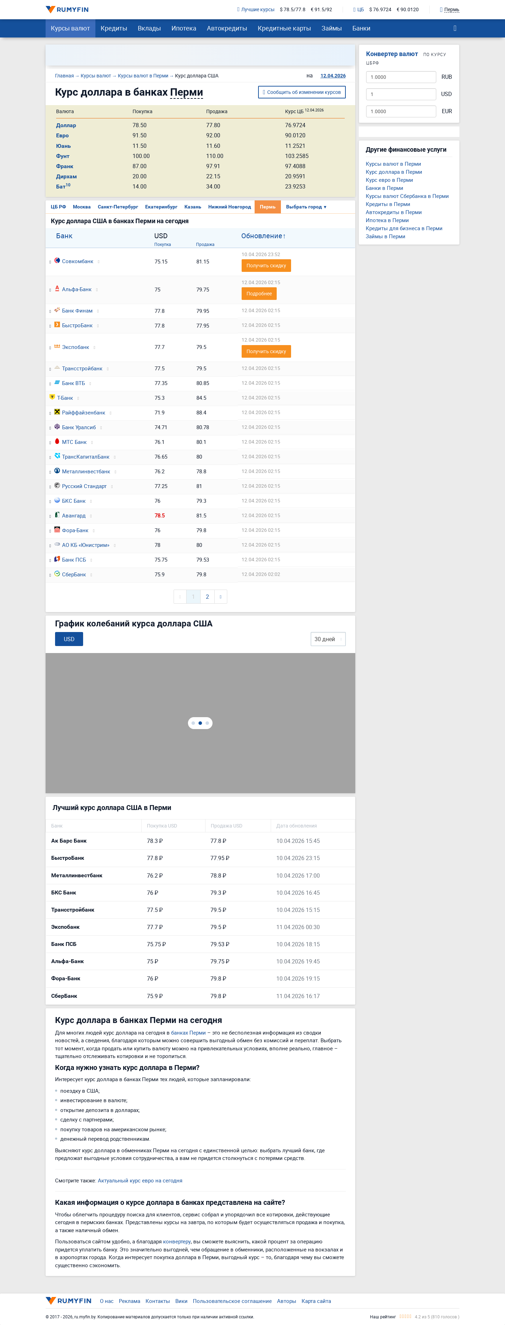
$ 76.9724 (380, 10)
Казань (192, 207)
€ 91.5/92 (321, 10)
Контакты (158, 1301)
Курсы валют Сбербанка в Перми (407, 196)
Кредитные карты (284, 28)
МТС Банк (70, 441)
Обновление (261, 236)
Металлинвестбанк (82, 471)
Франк (64, 166)
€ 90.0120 (408, 10)
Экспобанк (71, 346)
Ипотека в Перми (387, 220)
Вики (181, 1301)
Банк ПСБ (70, 559)
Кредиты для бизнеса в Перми (404, 228)
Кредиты (114, 28)
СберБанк (70, 574)
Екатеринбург (161, 207)
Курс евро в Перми (389, 180)
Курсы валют (70, 28)
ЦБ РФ (58, 207)
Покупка (162, 244)
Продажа (205, 244)
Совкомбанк (73, 261)
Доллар (66, 125)
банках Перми (188, 1032)
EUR (447, 111)
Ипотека (183, 28)
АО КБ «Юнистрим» (81, 544)
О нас (107, 1301)
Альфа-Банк (73, 289)
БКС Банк (70, 500)
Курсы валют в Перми (393, 163)
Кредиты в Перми (388, 204)
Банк (64, 236)
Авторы (286, 1301)
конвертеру (177, 1241)
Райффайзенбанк (79, 412)
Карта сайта (316, 1301)
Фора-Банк (71, 530)
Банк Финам (73, 310)
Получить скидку (266, 265)
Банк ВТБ (69, 382)
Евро (62, 135)
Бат (63, 186)
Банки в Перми (384, 188)
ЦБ (359, 10)
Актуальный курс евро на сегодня (140, 1180)
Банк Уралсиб (75, 427)
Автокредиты (227, 28)
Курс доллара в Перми (394, 172)
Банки (361, 28)
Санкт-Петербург (118, 207)
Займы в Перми (385, 236)
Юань (63, 146)
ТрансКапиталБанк (81, 456)
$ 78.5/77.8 (292, 10)
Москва (82, 207)
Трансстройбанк (78, 368)
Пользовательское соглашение (232, 1301)
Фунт (62, 156)
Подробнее (259, 293)
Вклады (149, 28)
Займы (332, 28)
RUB (447, 77)
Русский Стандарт (80, 485)
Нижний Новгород (229, 207)
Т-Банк (61, 397)
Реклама (129, 1301)
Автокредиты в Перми (394, 212)
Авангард (70, 515)
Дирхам (66, 176)
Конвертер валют (392, 53)
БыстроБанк (73, 325)
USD (446, 94)
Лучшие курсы (256, 10)
